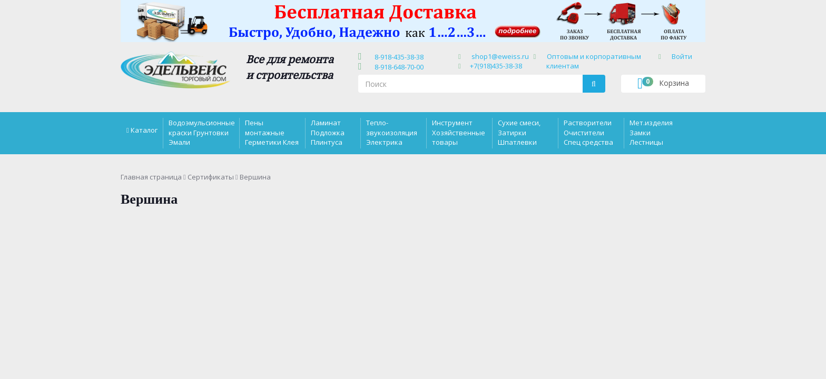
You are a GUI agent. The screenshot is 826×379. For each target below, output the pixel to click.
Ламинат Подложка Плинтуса (328, 132)
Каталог (144, 130)
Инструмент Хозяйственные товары (458, 132)
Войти (682, 56)
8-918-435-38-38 (397, 57)
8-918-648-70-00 (397, 67)
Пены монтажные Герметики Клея (272, 132)
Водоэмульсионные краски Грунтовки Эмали (202, 132)
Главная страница (151, 177)
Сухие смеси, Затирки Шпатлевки (519, 132)
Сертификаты (211, 177)
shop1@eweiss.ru (500, 56)
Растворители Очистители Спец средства (588, 132)
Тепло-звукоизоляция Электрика (391, 132)
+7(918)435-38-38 (496, 66)
